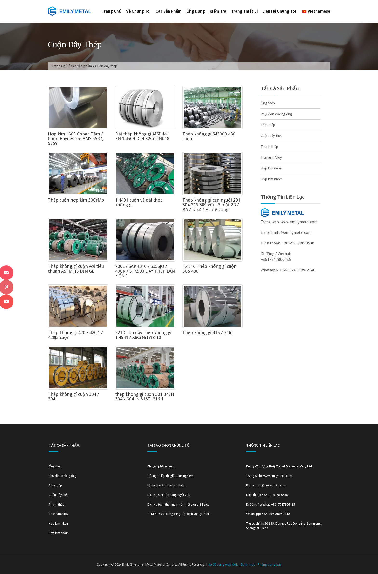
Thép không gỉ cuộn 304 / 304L (73, 397)
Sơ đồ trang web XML (223, 564)
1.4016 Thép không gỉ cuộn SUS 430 (209, 269)
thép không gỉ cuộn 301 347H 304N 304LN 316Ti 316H (144, 397)
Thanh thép (269, 147)
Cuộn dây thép (272, 136)
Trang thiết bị (244, 11)
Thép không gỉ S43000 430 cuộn (208, 136)
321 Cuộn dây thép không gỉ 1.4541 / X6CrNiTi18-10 (143, 335)
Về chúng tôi (138, 11)
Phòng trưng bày (269, 564)
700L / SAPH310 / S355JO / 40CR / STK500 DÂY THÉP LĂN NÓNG (145, 271)
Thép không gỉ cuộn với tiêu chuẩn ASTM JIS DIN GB (76, 269)
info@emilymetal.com (292, 232)
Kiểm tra (218, 11)
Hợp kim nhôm (272, 179)
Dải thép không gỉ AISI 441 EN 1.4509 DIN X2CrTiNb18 (142, 136)
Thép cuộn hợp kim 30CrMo (76, 200)
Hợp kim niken (271, 168)
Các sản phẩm (168, 11)
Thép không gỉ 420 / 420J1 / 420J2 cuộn (75, 335)
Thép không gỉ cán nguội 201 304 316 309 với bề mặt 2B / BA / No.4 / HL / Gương (211, 204)
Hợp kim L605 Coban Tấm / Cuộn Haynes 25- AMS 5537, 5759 (75, 138)
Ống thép (268, 103)
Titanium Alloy (271, 157)
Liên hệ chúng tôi (279, 11)
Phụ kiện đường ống (276, 114)
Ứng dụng (195, 11)
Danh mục (248, 564)
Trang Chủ (111, 11)
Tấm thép (268, 125)
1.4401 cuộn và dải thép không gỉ (139, 202)
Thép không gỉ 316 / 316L (207, 332)
